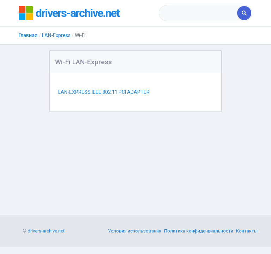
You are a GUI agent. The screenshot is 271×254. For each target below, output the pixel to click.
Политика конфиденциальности (198, 231)
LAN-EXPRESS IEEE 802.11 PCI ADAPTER (104, 92)
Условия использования (134, 231)
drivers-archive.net (77, 13)
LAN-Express (56, 35)
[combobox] (198, 13)
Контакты (247, 231)
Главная (28, 35)
